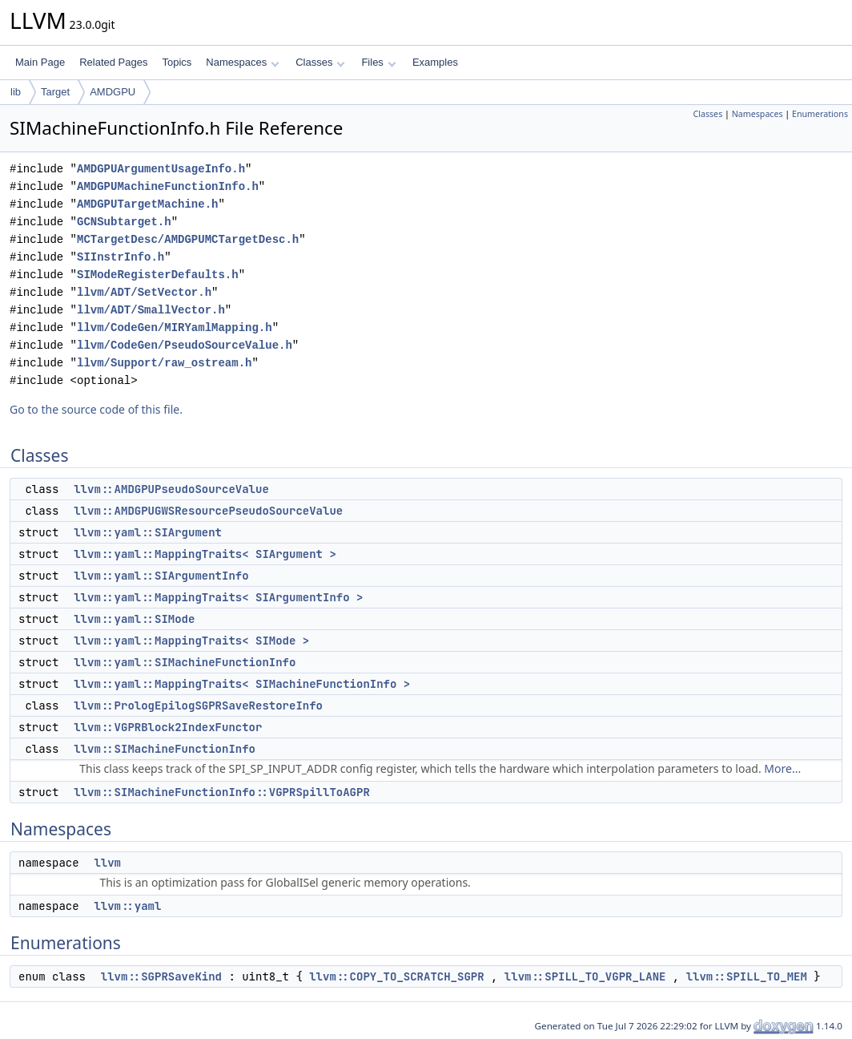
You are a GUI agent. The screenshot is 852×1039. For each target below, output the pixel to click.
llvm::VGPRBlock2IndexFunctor (168, 727)
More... (782, 768)
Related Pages (113, 62)
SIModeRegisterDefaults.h (158, 274)
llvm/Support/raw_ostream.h (164, 362)
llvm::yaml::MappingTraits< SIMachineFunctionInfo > (242, 684)
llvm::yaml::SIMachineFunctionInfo (184, 662)
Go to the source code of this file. (96, 409)
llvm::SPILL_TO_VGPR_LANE (585, 976)
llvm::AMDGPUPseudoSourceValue (171, 489)
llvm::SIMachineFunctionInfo (164, 749)
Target (55, 92)
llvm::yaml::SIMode (134, 619)
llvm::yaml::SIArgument (148, 532)
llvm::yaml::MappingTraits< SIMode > (191, 640)
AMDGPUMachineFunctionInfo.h (168, 186)
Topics (176, 62)
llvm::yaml (127, 906)
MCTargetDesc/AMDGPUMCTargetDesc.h (188, 239)
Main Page (40, 62)
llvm (107, 862)
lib (15, 92)
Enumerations (820, 113)
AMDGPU (112, 92)
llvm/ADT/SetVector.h (144, 292)
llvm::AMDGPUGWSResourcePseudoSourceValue (208, 510)
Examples (435, 62)
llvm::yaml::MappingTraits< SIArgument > (205, 554)
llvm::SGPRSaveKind (161, 976)
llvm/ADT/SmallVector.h (151, 309)
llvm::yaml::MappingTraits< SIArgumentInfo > (218, 597)
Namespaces (242, 62)
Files (378, 62)
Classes (320, 62)
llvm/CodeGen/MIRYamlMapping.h (174, 327)
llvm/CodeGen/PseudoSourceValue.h (184, 345)
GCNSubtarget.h (124, 221)
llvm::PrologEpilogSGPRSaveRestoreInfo (198, 705)
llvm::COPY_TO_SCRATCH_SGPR (396, 976)
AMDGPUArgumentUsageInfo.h (161, 168)
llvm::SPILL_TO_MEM (746, 976)
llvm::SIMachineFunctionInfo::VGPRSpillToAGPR (222, 792)
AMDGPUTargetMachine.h (147, 204)
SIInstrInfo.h (120, 257)
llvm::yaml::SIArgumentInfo (161, 575)
